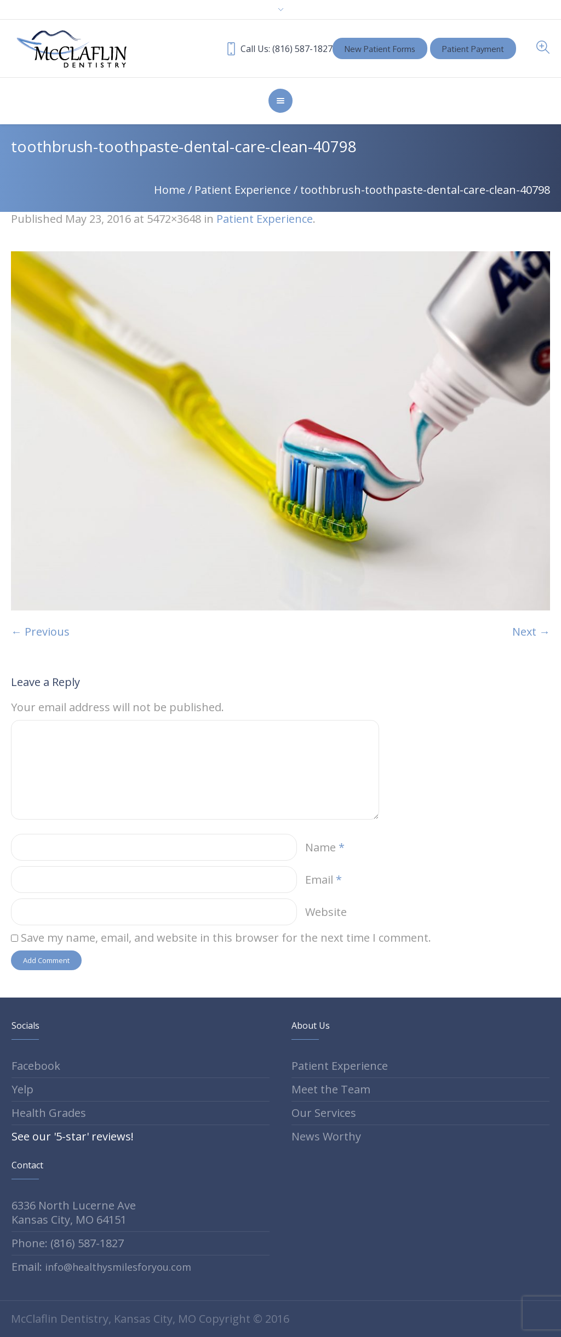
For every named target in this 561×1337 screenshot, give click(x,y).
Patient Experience (242, 189)
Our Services (323, 1112)
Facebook (36, 1065)
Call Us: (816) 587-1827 (288, 49)
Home (169, 189)
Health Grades (49, 1112)
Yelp (22, 1089)
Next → (531, 631)
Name (325, 847)
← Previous (40, 631)
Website (326, 911)
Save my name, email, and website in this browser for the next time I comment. (226, 937)
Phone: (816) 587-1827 (68, 1243)
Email (323, 879)
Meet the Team (330, 1089)
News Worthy (326, 1136)
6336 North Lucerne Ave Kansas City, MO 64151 (74, 1212)
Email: (101, 1266)
